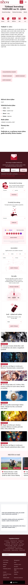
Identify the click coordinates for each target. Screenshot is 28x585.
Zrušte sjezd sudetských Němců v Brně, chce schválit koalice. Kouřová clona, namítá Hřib (13, 513)
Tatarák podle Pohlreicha (11, 547)
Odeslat (22, 170)
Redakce (16, 574)
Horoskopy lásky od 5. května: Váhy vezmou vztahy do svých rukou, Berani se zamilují (13, 386)
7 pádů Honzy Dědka (8, 545)
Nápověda (16, 572)
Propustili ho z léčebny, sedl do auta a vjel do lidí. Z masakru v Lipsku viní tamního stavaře (13, 520)
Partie (18, 542)
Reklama (5, 564)
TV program (8, 542)
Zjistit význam (14, 268)
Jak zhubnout (6, 540)
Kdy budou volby (7, 543)
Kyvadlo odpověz (14, 287)
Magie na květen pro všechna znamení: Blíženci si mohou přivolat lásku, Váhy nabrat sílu (12, 426)
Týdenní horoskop (17, 12)
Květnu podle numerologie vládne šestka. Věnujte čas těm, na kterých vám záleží (12, 406)
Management (17, 560)
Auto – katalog (21, 543)
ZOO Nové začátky (14, 543)
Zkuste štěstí (13, 237)
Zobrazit (14, 222)
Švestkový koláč (22, 550)
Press (15, 562)
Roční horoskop (7, 80)
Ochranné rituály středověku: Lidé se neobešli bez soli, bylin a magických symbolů (12, 347)
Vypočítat (14, 194)
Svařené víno (20, 545)
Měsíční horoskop (20, 76)
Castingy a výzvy (17, 564)
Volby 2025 (15, 545)
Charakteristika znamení (9, 72)
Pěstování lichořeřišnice (9, 548)
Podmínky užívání (7, 568)
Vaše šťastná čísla (20, 230)
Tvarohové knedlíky (6, 550)
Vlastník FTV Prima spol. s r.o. (7, 575)
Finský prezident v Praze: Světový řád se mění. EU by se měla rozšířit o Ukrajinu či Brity (13, 526)
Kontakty (16, 566)
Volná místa (5, 562)
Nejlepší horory (21, 540)
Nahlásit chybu (6, 577)
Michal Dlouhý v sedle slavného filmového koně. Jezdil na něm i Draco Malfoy (11, 473)
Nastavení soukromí (18, 577)
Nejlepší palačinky (14, 550)
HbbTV (4, 566)
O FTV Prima (5, 560)
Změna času (13, 542)
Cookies (4, 572)
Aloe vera (19, 547)
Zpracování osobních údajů (18, 569)
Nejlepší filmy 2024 (13, 540)
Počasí (21, 542)
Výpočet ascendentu (19, 548)
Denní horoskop (6, 12)
